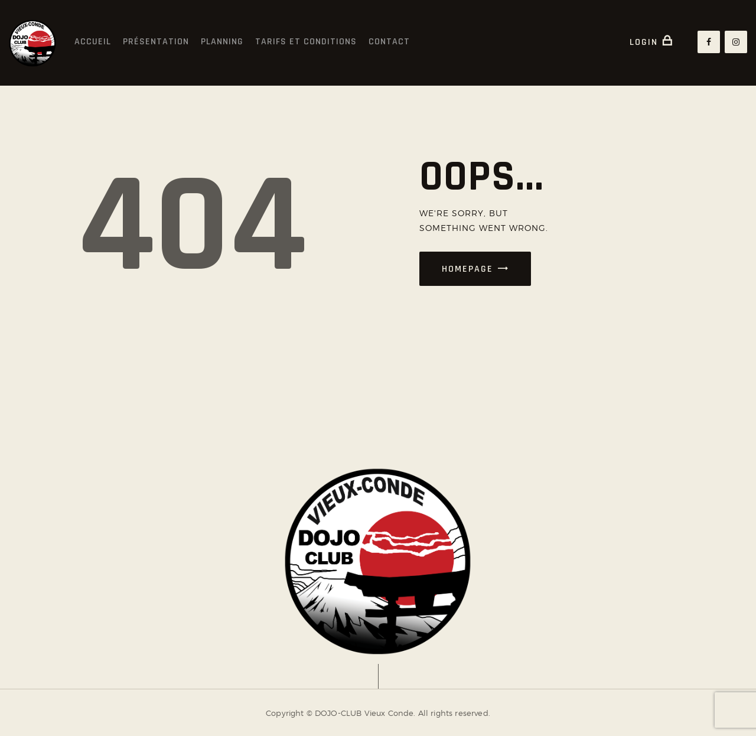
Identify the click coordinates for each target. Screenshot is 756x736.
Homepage (467, 269)
